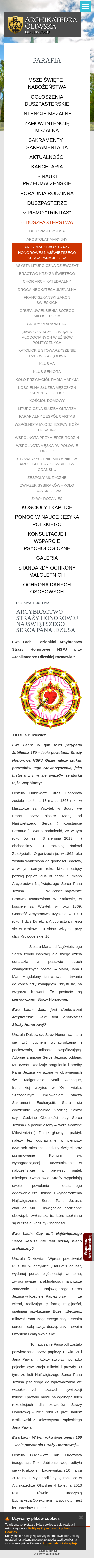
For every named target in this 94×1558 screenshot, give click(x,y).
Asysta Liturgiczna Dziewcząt (46, 265)
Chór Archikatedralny (47, 281)
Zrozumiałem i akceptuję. (60, 1543)
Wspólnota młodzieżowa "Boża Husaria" (47, 427)
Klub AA (47, 363)
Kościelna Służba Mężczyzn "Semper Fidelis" (47, 390)
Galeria (47, 558)
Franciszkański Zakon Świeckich (47, 300)
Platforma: (47, 1550)
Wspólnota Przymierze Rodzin (47, 437)
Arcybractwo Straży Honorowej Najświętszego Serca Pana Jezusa (47, 252)
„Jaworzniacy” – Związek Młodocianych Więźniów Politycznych (47, 337)
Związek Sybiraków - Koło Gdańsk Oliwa (47, 488)
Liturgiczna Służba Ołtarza (47, 408)
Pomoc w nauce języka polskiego (47, 520)
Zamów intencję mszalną (47, 127)
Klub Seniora (47, 371)
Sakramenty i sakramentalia (47, 143)
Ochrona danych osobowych (47, 588)
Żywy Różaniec (47, 498)
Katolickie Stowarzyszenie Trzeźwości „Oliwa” (47, 353)
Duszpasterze (47, 203)
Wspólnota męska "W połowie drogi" (47, 448)
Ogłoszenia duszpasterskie (47, 100)
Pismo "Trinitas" (47, 212)
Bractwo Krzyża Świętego (47, 273)
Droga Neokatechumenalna (47, 289)
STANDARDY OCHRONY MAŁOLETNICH (47, 571)
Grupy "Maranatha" (47, 324)
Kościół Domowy (47, 400)
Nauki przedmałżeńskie (47, 180)
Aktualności (47, 157)
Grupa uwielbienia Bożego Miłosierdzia (47, 313)
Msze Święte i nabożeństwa (47, 83)
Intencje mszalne (47, 113)
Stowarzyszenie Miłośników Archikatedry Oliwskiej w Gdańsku (47, 464)
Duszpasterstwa (47, 222)
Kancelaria (47, 166)
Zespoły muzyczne (46, 477)
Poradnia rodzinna (47, 193)
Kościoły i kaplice (47, 507)
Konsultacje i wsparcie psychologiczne (47, 541)
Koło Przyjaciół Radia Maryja (46, 379)
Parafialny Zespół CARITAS (47, 416)
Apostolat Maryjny (47, 239)
